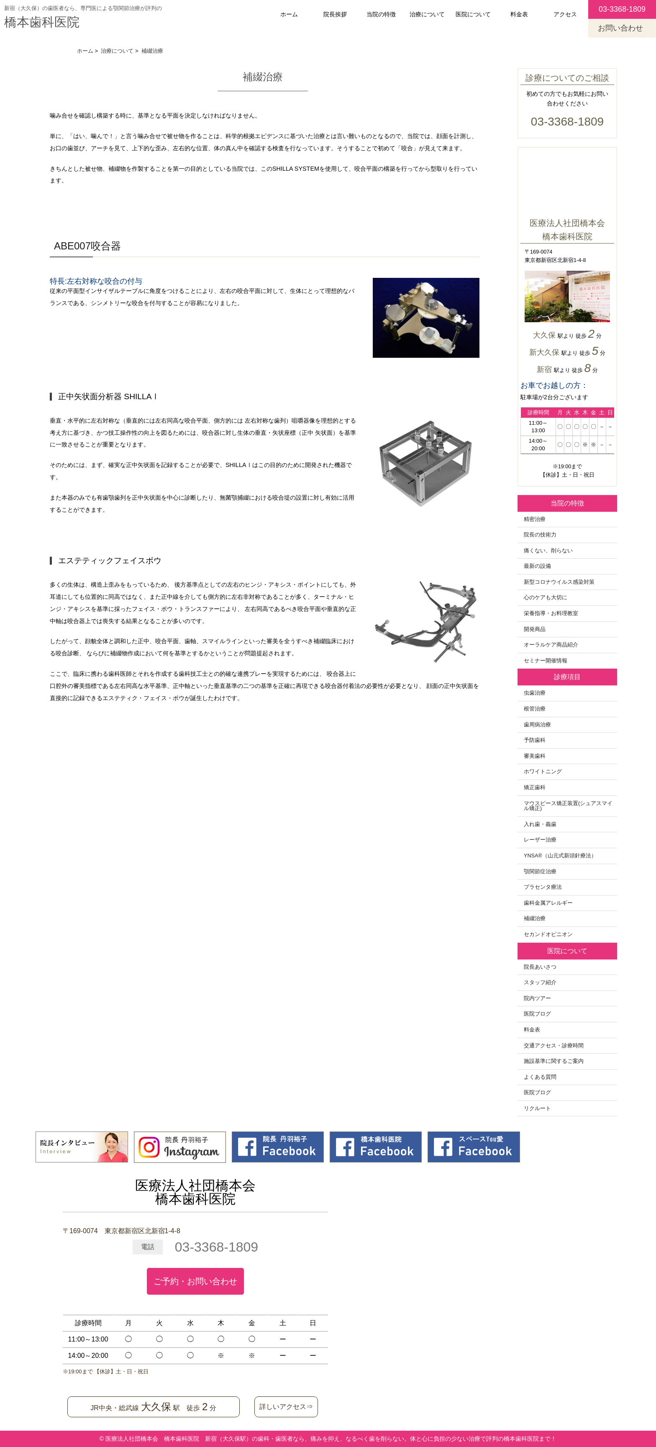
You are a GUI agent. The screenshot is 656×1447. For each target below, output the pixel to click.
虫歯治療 (535, 693)
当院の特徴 (381, 14)
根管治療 (535, 709)
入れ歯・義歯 (540, 824)
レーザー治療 (540, 840)
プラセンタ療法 (543, 887)
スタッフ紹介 (540, 982)
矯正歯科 (535, 787)
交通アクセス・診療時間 (554, 1046)
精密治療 (535, 519)
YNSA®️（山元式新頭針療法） (560, 856)
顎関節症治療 (540, 872)
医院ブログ (537, 1014)
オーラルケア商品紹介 (551, 645)
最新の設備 (537, 566)
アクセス (565, 14)
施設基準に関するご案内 (554, 1061)
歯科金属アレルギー (548, 903)
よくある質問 (540, 1077)
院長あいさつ (540, 967)
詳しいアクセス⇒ (286, 1406)
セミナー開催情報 (545, 661)
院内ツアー (537, 998)
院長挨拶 (335, 14)
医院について (473, 14)
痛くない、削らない (548, 551)
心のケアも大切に (545, 597)
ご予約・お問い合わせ (195, 1281)
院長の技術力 (540, 535)
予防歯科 (535, 740)
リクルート (537, 1108)
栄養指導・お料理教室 (551, 613)
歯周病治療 (537, 725)
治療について (427, 14)
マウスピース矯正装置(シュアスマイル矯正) (568, 806)
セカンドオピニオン (548, 934)
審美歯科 (535, 756)
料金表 (519, 14)
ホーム (289, 14)
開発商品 (535, 629)
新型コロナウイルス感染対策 (559, 582)
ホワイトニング (543, 772)
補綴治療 (535, 918)
